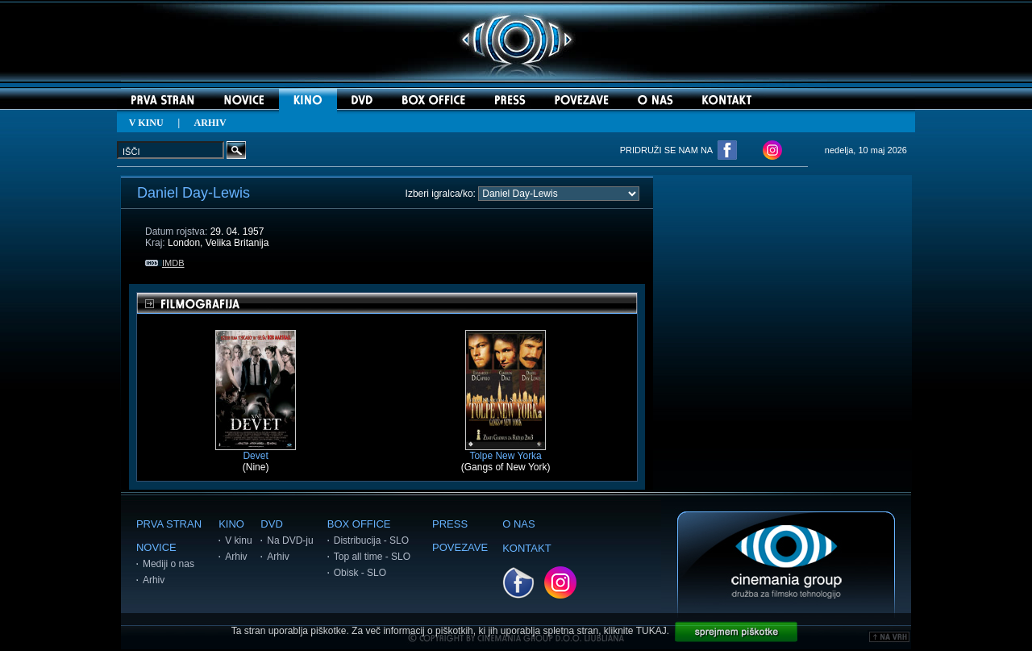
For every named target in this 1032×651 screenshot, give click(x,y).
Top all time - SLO (372, 556)
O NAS (518, 524)
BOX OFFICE (359, 524)
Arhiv (153, 580)
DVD (271, 524)
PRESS (450, 524)
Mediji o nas (168, 564)
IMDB (165, 263)
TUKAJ (651, 630)
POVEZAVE (460, 547)
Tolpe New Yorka (505, 451)
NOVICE (156, 547)
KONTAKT (526, 548)
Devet (255, 451)
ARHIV (210, 122)
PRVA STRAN (169, 524)
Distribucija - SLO (371, 540)
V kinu (238, 540)
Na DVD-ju (290, 540)
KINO (231, 524)
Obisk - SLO (360, 572)
